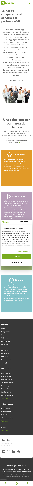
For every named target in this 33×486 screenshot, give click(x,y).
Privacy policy (14, 474)
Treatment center (7, 382)
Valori (3, 328)
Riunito (3, 427)
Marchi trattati (6, 376)
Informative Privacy (24, 474)
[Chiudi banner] (30, 222)
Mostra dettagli (23, 251)
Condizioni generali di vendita (16, 466)
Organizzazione (6, 335)
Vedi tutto (4, 398)
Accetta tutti (16, 256)
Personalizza (17, 262)
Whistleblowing (16, 476)
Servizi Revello (6, 341)
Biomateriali (5, 389)
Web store (4, 357)
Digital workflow (6, 379)
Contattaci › (6, 440)
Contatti (4, 363)
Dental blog (5, 350)
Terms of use (6, 474)
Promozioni (5, 353)
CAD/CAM (4, 415)
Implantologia (5, 386)
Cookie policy (7, 476)
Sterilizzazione (6, 392)
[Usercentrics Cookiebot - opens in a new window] (21, 222)
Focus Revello (5, 373)
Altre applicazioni (7, 395)
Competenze (5, 332)
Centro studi (5, 344)
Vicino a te (4, 338)
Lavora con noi (6, 360)
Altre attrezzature (7, 418)
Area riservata (25, 476)
